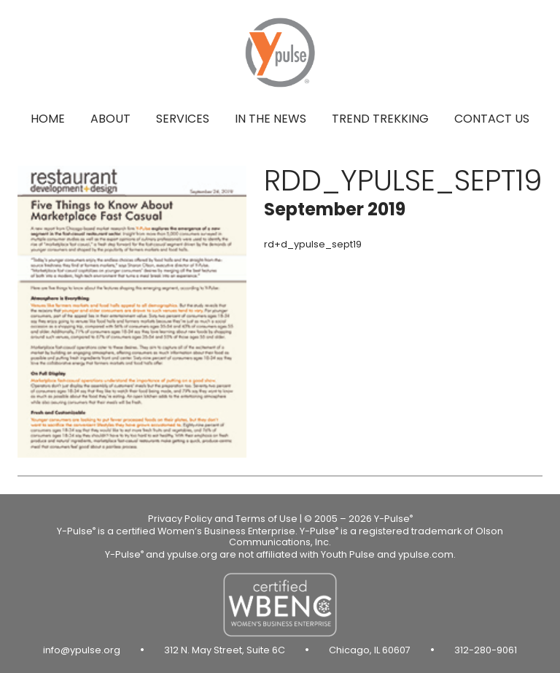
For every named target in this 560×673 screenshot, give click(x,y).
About (110, 118)
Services (182, 118)
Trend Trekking (380, 118)
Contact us (491, 118)
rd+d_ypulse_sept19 (313, 244)
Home (48, 118)
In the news (270, 118)
